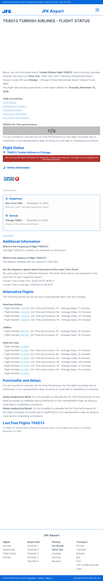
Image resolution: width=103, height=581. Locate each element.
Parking (56, 542)
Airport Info (33, 542)
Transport (81, 542)
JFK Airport (53, 11)
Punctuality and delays (15, 113)
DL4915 (25, 350)
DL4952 (25, 361)
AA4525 (25, 316)
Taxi (78, 561)
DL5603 (25, 373)
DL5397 (25, 369)
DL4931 (25, 354)
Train (79, 568)
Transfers (81, 549)
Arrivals (7, 545)
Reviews (56, 561)
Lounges (56, 553)
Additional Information (15, 106)
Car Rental (57, 545)
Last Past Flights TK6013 (16, 117)
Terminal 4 (32, 549)
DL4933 (25, 358)
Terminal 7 (32, 557)
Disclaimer (31, 578)
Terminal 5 (32, 553)
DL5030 (25, 365)
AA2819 (25, 308)
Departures (9, 549)
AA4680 (25, 319)
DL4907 (25, 346)
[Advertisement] (51, 48)
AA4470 (25, 312)
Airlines (7, 557)
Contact (40, 578)
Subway (80, 553)
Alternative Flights (12, 110)
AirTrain (80, 545)
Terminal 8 (32, 561)
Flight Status (9, 102)
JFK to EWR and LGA (87, 565)
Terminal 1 (32, 545)
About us (48, 578)
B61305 (25, 335)
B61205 (25, 331)
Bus (78, 557)
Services (56, 557)
